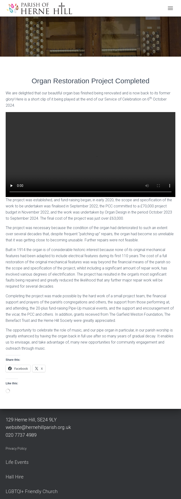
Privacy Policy (16, 448)
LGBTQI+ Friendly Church (32, 491)
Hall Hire (15, 477)
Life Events (17, 462)
